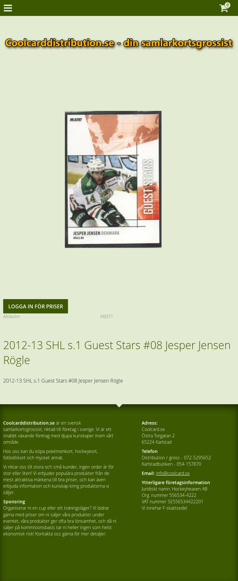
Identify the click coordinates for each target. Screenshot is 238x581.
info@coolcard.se (173, 473)
